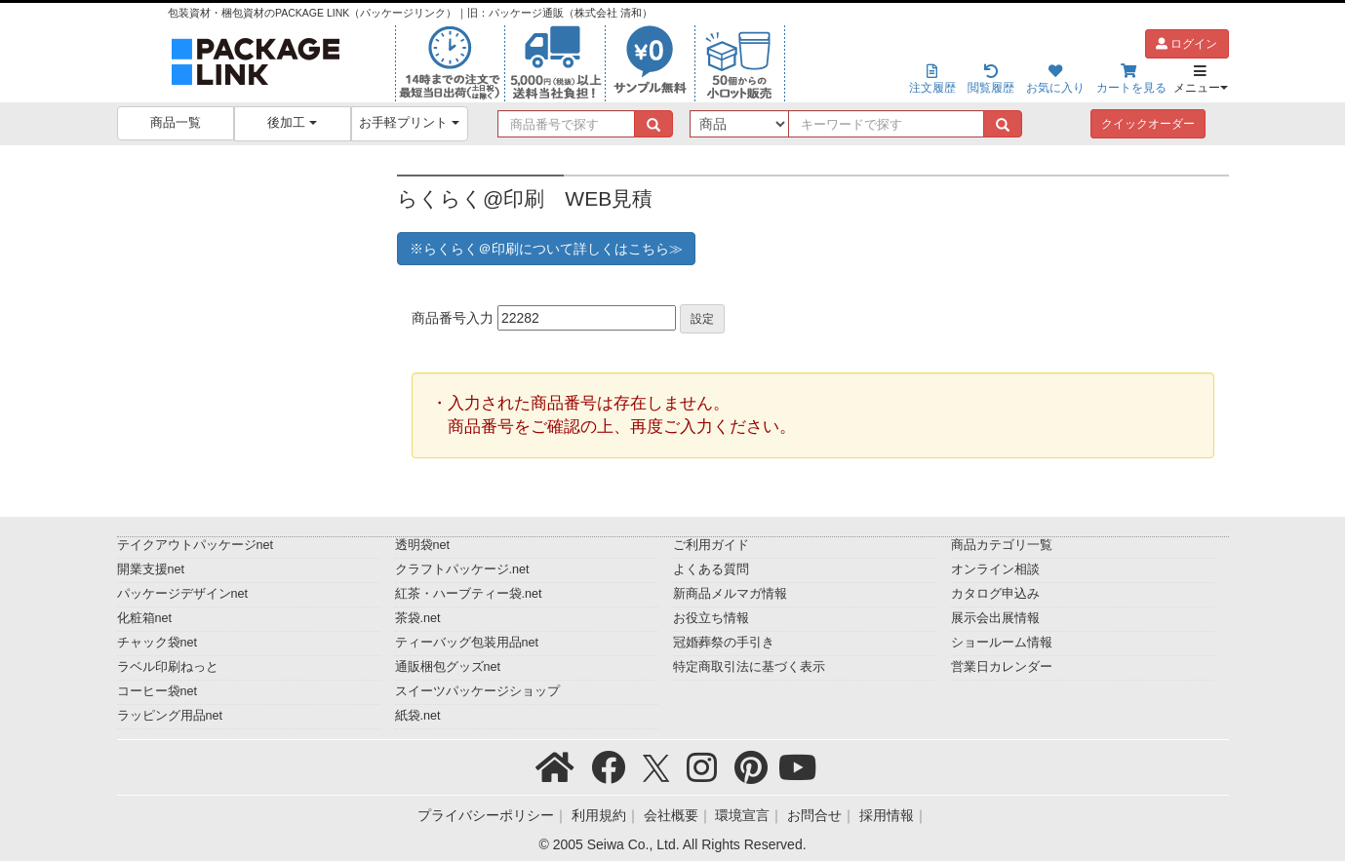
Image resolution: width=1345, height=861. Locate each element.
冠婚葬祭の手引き (723, 642)
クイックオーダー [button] (1148, 124)
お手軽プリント (409, 123)
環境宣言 (742, 815)
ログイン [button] (1186, 44)
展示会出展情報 (995, 618)
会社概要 (671, 815)
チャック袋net (157, 642)
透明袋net (423, 545)
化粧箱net (145, 618)
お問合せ (814, 815)
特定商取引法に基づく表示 (749, 667)
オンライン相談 (995, 569)
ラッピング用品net (170, 716)
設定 (702, 319)
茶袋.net (418, 618)
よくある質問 (711, 569)
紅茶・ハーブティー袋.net (468, 594)
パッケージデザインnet (183, 594)
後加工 (292, 123)
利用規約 (599, 815)
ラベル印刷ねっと (167, 667)
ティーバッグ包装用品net (467, 642)
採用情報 (886, 815)
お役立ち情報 (711, 618)
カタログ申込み (995, 594)
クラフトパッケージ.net (462, 569)
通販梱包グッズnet (448, 667)
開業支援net (151, 569)
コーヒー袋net (157, 691)
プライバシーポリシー (485, 815)
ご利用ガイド (711, 545)
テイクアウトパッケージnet (195, 545)
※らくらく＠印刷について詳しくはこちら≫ (546, 248)
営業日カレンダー (1001, 667)
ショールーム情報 (1001, 642)
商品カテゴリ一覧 (1001, 545)
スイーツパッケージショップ (477, 691)
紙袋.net (418, 716)
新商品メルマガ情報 (730, 594)
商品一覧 (175, 123)
